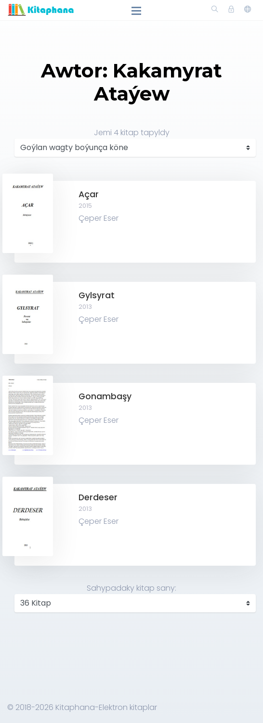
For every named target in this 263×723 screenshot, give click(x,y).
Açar (89, 194)
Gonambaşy (105, 396)
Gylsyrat (97, 295)
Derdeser (98, 497)
